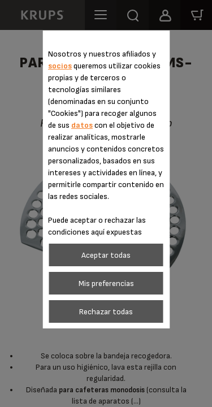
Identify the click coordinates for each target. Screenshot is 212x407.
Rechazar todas (106, 312)
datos (82, 125)
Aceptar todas (106, 255)
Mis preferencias (106, 283)
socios (60, 66)
